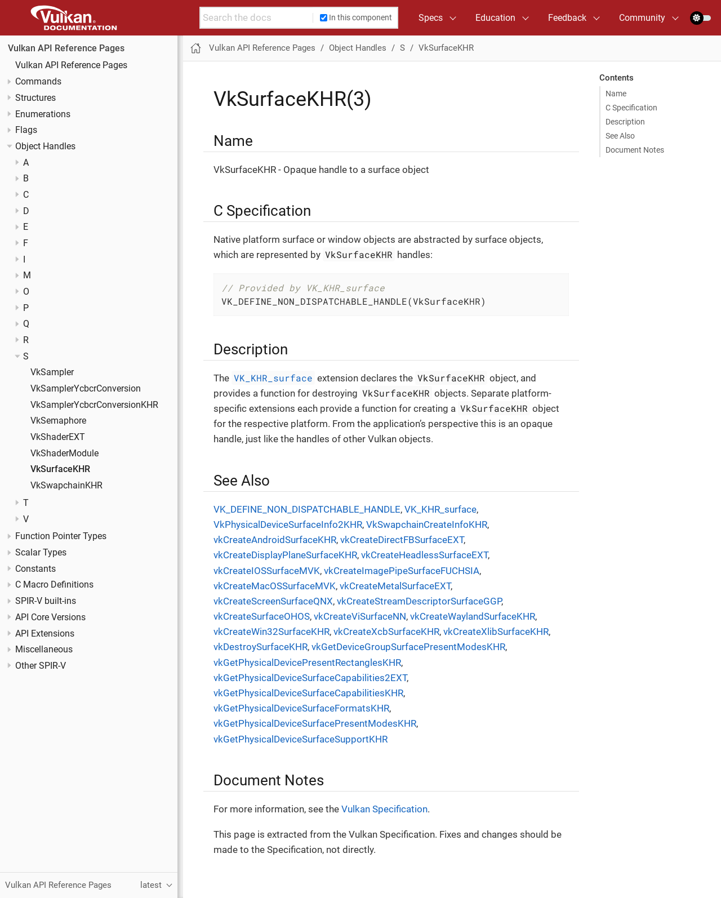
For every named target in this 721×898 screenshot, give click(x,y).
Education (495, 17)
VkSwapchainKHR (66, 486)
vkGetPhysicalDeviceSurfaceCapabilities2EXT (310, 677)
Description (625, 121)
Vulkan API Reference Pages (66, 48)
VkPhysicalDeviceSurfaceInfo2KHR (287, 524)
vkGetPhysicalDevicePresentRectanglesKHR (307, 662)
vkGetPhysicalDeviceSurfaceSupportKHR (300, 739)
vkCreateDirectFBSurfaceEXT (402, 539)
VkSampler (52, 372)
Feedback (567, 17)
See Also (620, 135)
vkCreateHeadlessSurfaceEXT (424, 555)
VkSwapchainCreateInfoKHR (426, 524)
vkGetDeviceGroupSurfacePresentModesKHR (408, 646)
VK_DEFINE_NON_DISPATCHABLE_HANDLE (306, 509)
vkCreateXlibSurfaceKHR (496, 631)
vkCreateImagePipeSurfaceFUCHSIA (401, 570)
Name (616, 93)
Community (642, 17)
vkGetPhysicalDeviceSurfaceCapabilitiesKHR (308, 693)
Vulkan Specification (384, 809)
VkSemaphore (58, 421)
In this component (356, 17)
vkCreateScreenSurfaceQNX (273, 601)
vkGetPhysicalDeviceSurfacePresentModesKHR (314, 723)
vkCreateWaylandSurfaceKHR (472, 616)
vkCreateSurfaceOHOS (261, 616)
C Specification (631, 107)
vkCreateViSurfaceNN (360, 616)
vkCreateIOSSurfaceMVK (266, 570)
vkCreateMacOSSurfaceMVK (274, 586)
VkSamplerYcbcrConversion (85, 389)
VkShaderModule (64, 453)
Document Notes (635, 149)
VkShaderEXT (57, 437)
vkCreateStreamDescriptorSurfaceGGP (419, 601)
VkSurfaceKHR (60, 469)
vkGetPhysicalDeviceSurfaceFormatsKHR (301, 708)
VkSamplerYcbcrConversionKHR (94, 405)
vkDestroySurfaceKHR (260, 646)
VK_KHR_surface (273, 378)
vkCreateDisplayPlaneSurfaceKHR (285, 555)
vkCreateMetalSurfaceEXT (395, 586)
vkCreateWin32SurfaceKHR (271, 631)
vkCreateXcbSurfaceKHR (386, 631)
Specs (431, 17)
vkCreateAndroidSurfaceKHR (274, 539)
